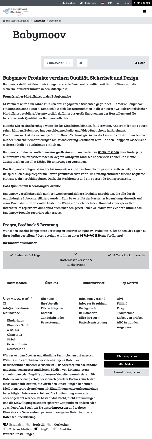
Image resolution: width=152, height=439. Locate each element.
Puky (120, 308)
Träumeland (126, 313)
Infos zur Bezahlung (93, 303)
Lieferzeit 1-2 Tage (28, 255)
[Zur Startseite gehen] (16, 20)
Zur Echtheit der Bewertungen (52, 319)
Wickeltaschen (108, 152)
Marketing (61, 424)
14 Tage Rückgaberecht (128, 255)
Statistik (38, 424)
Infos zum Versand (92, 298)
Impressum (60, 407)
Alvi (120, 298)
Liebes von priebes (130, 317)
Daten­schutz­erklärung (19, 417)
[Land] (102, 3)
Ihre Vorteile (50, 303)
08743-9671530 (90, 235)
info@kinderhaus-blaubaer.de (16, 310)
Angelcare (124, 327)
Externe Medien (20, 429)
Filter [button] (140, 63)
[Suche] (118, 3)
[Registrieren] (88, 3)
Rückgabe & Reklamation (88, 310)
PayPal (45, 429)
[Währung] (110, 3)
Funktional (67, 429)
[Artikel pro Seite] (82, 63)
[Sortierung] (58, 63)
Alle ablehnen (126, 364)
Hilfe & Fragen (89, 317)
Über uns (47, 298)
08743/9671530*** (19, 298)
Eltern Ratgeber (52, 308)
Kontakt (46, 313)
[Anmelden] (69, 3)
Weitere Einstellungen (19, 434)
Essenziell (16, 424)
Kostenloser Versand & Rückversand (76, 262)
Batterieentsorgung (93, 322)
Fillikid (122, 303)
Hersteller (39, 20)
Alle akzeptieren (127, 356)
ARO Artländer (127, 322)
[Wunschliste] (127, 3)
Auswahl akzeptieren (127, 372)
